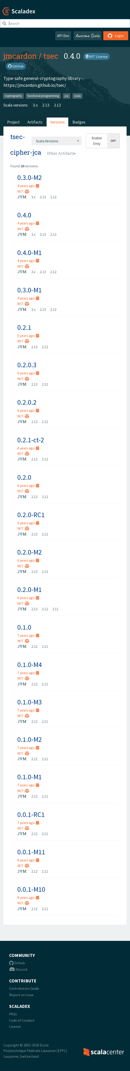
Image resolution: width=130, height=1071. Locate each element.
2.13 (45, 105)
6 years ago (28, 373)
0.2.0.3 (27, 364)
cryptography (13, 96)
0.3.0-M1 (29, 290)
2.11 (55, 609)
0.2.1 (24, 327)
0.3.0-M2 (29, 177)
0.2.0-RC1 (31, 514)
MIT (23, 191)
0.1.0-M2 (29, 739)
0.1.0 (24, 627)
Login (116, 35)
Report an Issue (21, 994)
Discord (18, 969)
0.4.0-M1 (29, 252)
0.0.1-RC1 (31, 814)
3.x (35, 105)
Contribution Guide (24, 988)
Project (13, 122)
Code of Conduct (22, 1020)
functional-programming (43, 96)
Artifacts (34, 122)
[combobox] (57, 141)
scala (77, 96)
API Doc (63, 35)
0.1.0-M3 (29, 702)
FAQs (13, 1014)
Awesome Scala (87, 36)
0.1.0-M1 (29, 776)
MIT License (97, 56)
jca (66, 96)
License (15, 1026)
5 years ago (28, 335)
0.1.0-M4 (29, 664)
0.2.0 (24, 477)
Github (17, 963)
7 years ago (28, 635)
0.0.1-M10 (31, 889)
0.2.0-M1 (29, 589)
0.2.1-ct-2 (30, 439)
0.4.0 (24, 214)
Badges (78, 122)
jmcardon (20, 56)
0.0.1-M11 (31, 851)
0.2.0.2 (27, 402)
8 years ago (28, 860)
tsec (50, 56)
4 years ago (28, 185)
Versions (57, 122)
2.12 (57, 105)
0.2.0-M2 (29, 552)
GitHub (16, 66)
